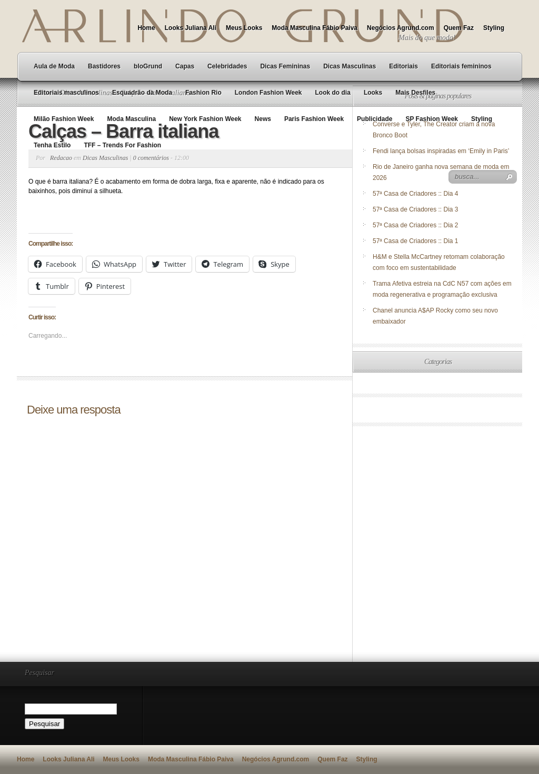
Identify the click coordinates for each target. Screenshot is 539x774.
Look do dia (333, 92)
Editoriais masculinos (66, 92)
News (263, 119)
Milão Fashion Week (64, 119)
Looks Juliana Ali (190, 28)
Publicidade (374, 119)
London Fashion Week (268, 92)
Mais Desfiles (415, 92)
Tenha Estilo (52, 145)
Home (146, 28)
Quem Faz (459, 28)
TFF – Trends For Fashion (122, 145)
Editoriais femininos (461, 66)
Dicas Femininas (285, 66)
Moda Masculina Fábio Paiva (314, 28)
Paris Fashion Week (314, 119)
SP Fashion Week (431, 119)
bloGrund (148, 66)
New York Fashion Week (205, 119)
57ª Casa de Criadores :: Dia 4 (415, 193)
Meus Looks (244, 28)
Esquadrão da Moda (142, 92)
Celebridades (227, 66)
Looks (373, 92)
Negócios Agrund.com (400, 28)
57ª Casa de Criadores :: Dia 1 (415, 241)
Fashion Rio (203, 92)
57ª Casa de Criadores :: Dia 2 (415, 225)
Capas (184, 66)
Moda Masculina (131, 119)
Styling (493, 28)
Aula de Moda (54, 66)
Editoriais (403, 66)
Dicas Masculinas (349, 66)
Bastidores (104, 66)
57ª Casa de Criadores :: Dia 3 (415, 209)
